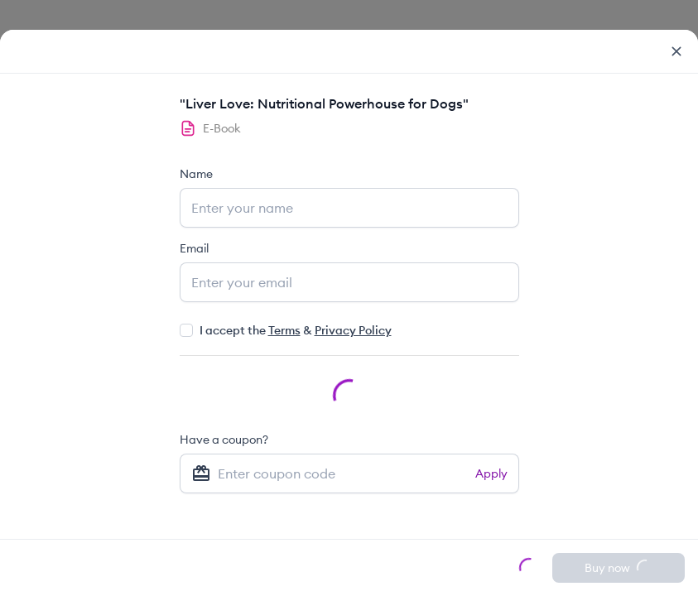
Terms (284, 330)
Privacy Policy (353, 330)
